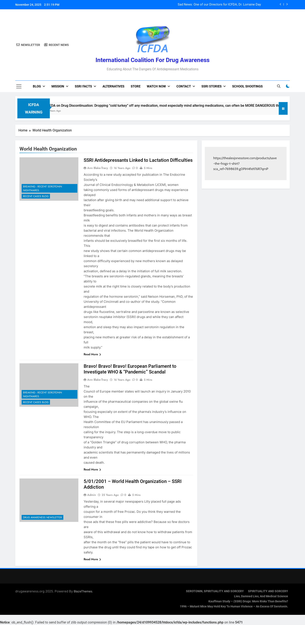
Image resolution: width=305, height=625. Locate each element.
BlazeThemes (83, 591)
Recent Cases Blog (36, 196)
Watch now (156, 86)
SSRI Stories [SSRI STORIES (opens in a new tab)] (211, 86)
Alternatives (113, 86)
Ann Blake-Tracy (97, 168)
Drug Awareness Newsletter (42, 517)
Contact (183, 86)
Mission (57, 86)
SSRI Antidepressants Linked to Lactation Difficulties (138, 160)
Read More (92, 354)
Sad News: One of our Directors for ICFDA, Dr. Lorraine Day (219, 4)
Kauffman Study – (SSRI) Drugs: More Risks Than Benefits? (248, 601)
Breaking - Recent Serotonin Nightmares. (42, 188)
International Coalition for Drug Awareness (152, 60)
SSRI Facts (83, 86)
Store (135, 86)
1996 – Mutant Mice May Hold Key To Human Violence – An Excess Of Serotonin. (234, 606)
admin (91, 495)
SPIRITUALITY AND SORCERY (268, 591)
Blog (37, 86)
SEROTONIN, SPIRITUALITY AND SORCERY (215, 591)
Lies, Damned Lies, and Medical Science (261, 596)
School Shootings (247, 86)
